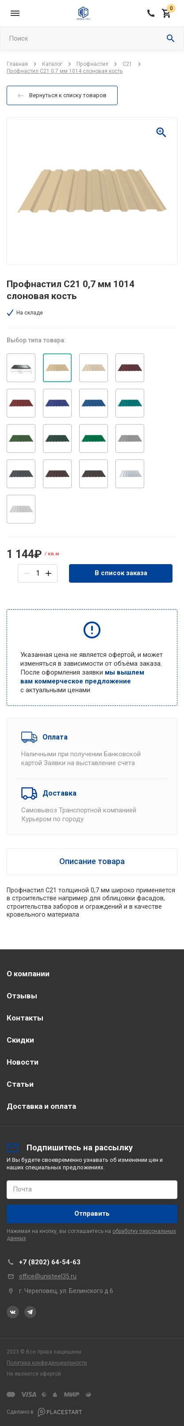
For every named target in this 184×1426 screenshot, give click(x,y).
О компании (28, 973)
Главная (17, 64)
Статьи (20, 1084)
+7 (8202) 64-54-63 (49, 1262)
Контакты (25, 1017)
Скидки (20, 1039)
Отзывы (22, 995)
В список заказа (121, 573)
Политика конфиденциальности (47, 1363)
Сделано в (44, 1412)
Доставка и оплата (41, 1106)
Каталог (52, 64)
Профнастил (92, 64)
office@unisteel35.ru (48, 1276)
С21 (127, 64)
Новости (22, 1062)
